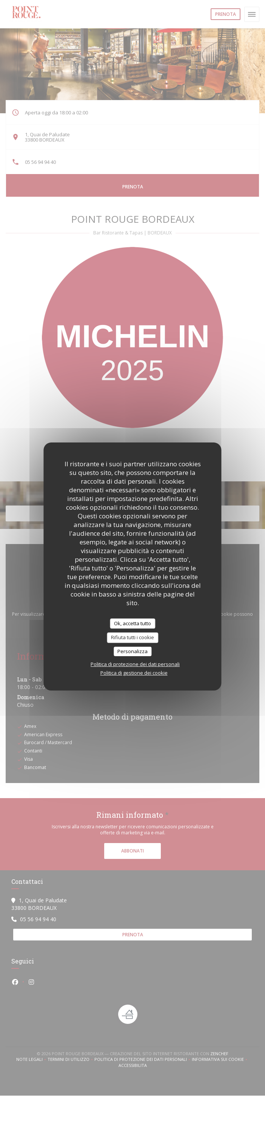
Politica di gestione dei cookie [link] (134, 672)
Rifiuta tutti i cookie (132, 637)
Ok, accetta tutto (132, 623)
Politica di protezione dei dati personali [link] (135, 664)
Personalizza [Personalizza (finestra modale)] (132, 651)
